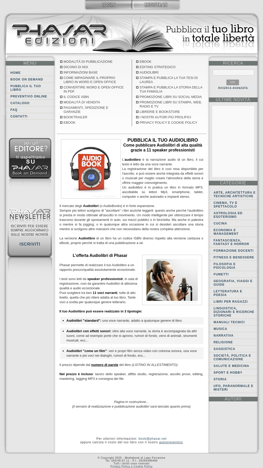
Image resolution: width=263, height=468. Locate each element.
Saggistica (225, 349)
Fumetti (221, 274)
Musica (220, 329)
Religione (223, 342)
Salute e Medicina (231, 366)
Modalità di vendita (82, 102)
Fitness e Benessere (234, 257)
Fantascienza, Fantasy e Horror (231, 242)
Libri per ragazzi (231, 301)
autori (232, 399)
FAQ (14, 110)
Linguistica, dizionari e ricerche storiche (234, 312)
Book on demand (27, 79)
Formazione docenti (234, 251)
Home (16, 73)
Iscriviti (30, 244)
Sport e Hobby (228, 372)
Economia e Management (226, 232)
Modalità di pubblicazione (88, 62)
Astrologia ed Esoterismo (228, 215)
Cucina (220, 223)
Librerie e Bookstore (160, 112)
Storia (220, 379)
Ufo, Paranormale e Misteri (233, 387)
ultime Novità (233, 99)
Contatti (19, 116)
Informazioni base (81, 72)
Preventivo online (29, 96)
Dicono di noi (76, 67)
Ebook (70, 122)
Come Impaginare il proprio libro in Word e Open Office (90, 80)
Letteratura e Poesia (228, 293)
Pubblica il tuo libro (26, 88)
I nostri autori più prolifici (165, 117)
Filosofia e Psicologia (225, 265)
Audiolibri (149, 72)
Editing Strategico (158, 67)
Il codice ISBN (76, 97)
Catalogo (20, 103)
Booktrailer (75, 117)
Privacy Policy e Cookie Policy (169, 122)
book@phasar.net (152, 438)
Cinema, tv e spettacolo (226, 204)
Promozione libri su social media (171, 97)
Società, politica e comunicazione (232, 357)
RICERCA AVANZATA (233, 88)
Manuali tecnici (229, 322)
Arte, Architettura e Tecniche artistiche (235, 194)
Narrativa (224, 335)
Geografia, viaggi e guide (233, 282)
